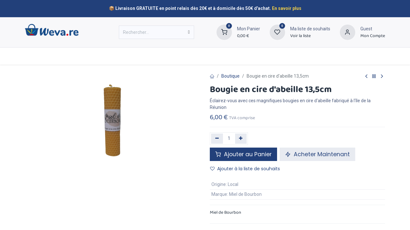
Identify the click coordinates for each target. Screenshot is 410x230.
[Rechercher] (189, 32)
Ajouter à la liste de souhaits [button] (245, 168)
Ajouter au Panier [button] (243, 154)
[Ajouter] (241, 139)
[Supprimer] (217, 139)
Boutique (230, 76)
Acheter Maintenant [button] (317, 154)
